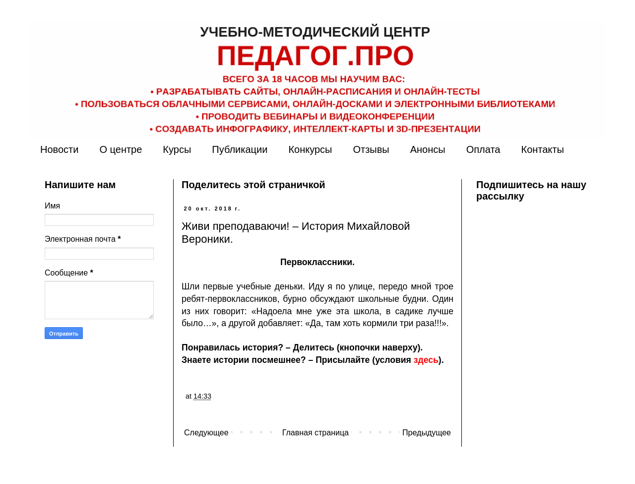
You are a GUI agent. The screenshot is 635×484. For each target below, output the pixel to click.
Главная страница (315, 432)
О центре (120, 149)
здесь (426, 360)
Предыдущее (426, 432)
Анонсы (427, 149)
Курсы (177, 149)
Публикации (239, 149)
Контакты (542, 149)
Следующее (206, 432)
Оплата (483, 149)
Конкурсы (310, 149)
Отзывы (371, 149)
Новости (59, 149)
